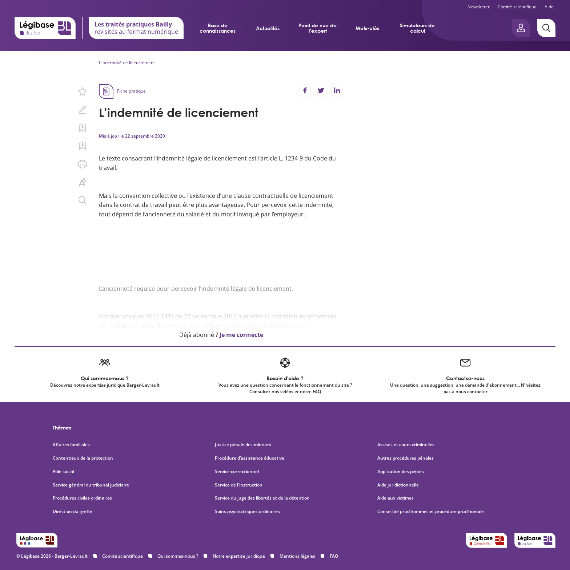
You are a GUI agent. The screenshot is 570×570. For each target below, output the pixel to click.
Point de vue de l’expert (317, 28)
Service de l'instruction (238, 485)
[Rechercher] (546, 28)
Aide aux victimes (395, 498)
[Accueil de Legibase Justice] (45, 28)
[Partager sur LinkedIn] (337, 90)
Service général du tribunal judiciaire (91, 485)
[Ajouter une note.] (82, 109)
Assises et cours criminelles (405, 445)
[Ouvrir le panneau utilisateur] (521, 28)
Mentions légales (297, 556)
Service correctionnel (237, 472)
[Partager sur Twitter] (321, 90)
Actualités (268, 28)
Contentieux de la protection (83, 458)
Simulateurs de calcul (417, 28)
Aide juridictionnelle (398, 485)
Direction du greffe (72, 511)
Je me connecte (241, 335)
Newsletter (478, 7)
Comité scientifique (517, 7)
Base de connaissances (218, 28)
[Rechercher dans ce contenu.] (82, 200)
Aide (549, 7)
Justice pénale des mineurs (243, 445)
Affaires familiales (71, 445)
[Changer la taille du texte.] (82, 182)
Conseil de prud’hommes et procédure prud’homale (431, 511)
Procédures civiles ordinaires (82, 498)
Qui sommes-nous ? (177, 556)
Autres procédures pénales (405, 458)
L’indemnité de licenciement (127, 63)
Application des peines (400, 472)
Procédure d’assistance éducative (250, 458)
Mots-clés (367, 28)
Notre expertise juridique (239, 556)
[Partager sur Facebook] (305, 90)
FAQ (334, 556)
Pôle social (63, 472)
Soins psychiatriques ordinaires (247, 511)
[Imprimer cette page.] (82, 164)
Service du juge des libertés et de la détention (262, 498)
